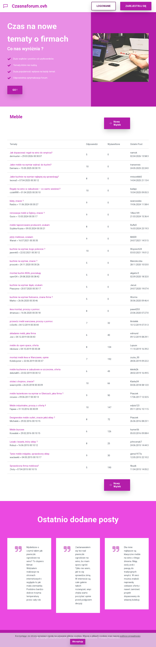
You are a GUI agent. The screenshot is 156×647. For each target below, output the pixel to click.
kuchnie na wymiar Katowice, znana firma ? (31, 296)
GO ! (14, 89)
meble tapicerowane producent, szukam (30, 224)
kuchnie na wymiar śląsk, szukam (26, 284)
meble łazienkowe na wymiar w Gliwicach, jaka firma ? (36, 392)
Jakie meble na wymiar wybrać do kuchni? (30, 163)
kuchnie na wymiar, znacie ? (23, 260)
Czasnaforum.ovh (29, 6)
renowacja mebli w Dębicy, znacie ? (27, 212)
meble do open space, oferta (24, 344)
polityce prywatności (130, 636)
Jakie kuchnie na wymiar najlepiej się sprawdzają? (34, 175)
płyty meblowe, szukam (21, 236)
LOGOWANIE (104, 6)
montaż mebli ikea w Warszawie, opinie (29, 356)
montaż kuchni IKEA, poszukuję (25, 272)
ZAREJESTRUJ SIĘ (135, 6)
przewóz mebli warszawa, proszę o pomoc (31, 320)
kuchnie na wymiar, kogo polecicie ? (27, 248)
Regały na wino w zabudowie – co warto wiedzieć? (35, 187)
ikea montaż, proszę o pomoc (25, 308)
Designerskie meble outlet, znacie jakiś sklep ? (32, 416)
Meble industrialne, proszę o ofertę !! (28, 404)
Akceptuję (77, 641)
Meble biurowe (17, 428)
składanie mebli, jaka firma (23, 332)
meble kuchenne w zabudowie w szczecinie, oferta (35, 368)
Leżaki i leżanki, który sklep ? (24, 440)
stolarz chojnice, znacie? (22, 380)
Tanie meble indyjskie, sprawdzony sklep (29, 452)
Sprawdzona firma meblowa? (24, 464)
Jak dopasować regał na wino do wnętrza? (31, 151)
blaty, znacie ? (17, 200)
